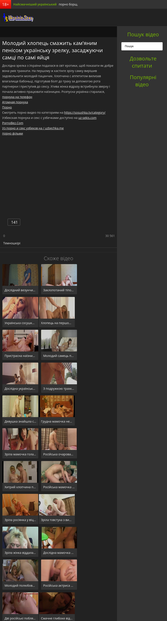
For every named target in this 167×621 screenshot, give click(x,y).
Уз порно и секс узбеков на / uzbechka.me (33, 128)
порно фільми (12, 133)
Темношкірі (11, 243)
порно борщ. (68, 4)
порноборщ (16, 17)
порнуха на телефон (17, 97)
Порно (7, 107)
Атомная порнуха (15, 102)
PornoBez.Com (12, 123)
